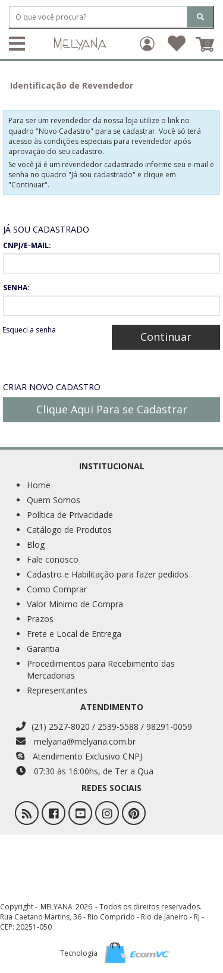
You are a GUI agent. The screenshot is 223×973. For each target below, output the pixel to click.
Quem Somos (53, 500)
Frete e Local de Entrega (74, 633)
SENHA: (16, 288)
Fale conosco (52, 559)
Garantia (43, 648)
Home (39, 485)
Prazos (40, 618)
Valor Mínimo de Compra (75, 604)
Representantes (57, 690)
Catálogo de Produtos (69, 529)
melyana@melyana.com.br (76, 741)
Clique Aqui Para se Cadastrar (111, 409)
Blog (36, 544)
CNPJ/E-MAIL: (27, 245)
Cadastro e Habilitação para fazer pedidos (108, 574)
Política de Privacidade (70, 514)
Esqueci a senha (29, 330)
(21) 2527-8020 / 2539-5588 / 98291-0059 (104, 726)
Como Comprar (57, 589)
